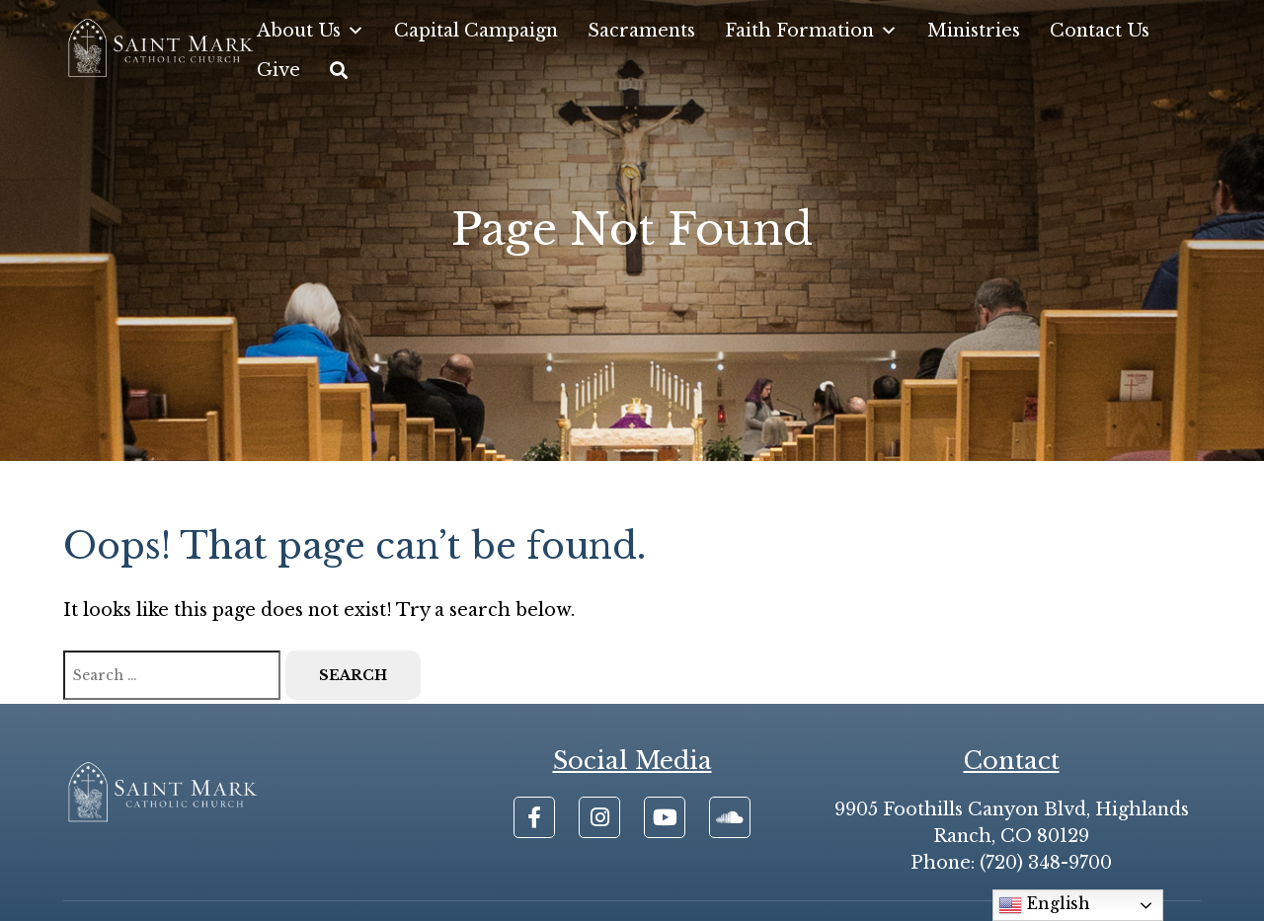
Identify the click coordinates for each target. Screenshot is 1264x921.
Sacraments (641, 30)
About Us (310, 30)
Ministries (973, 30)
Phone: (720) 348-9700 (1011, 863)
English (1044, 905)
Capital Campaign (476, 30)
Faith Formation (811, 30)
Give (278, 70)
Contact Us (1099, 30)
